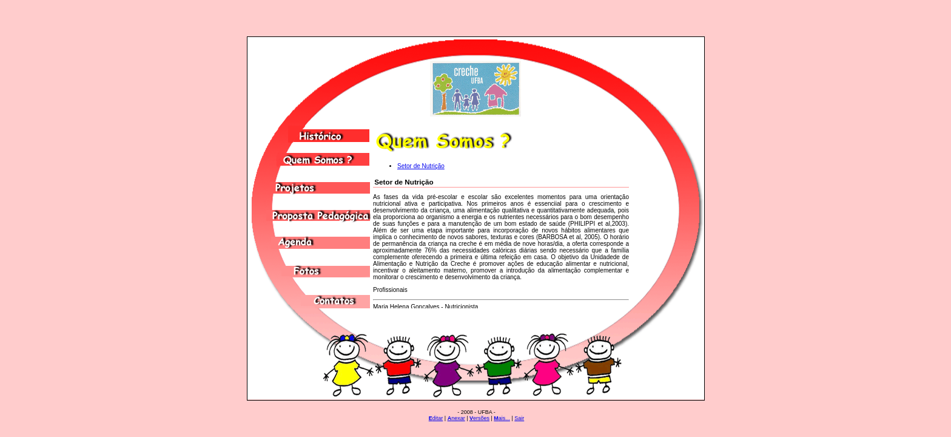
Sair (519, 418)
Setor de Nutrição (421, 166)
